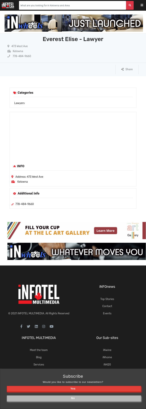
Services (38, 364)
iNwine (107, 350)
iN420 (107, 364)
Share (127, 69)
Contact (107, 306)
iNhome (107, 357)
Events (107, 313)
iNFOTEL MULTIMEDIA (31, 313)
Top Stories (107, 299)
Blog (38, 357)
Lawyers (19, 103)
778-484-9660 (19, 56)
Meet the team (39, 350)
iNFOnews (107, 287)
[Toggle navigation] (144, 5)
